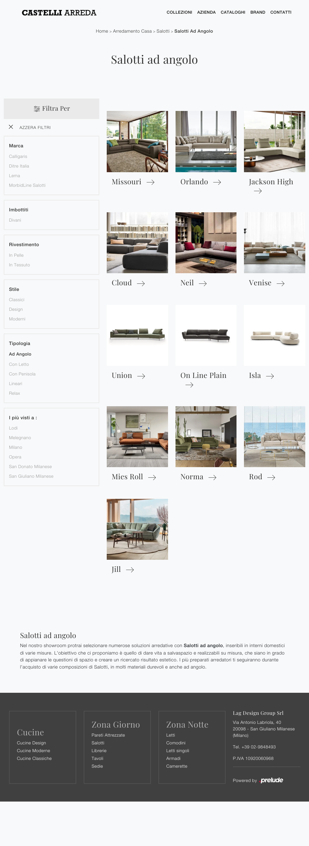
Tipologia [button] (19, 344)
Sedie (97, 766)
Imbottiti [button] (18, 210)
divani (15, 220)
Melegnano (20, 437)
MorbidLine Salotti (27, 185)
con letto (19, 364)
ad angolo (20, 354)
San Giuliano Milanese (31, 476)
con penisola (22, 373)
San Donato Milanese (30, 466)
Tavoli (98, 758)
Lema (14, 175)
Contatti (281, 12)
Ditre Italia (19, 165)
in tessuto (19, 264)
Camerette (177, 766)
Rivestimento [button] (24, 245)
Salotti (163, 31)
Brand (257, 12)
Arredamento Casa (132, 31)
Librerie (99, 750)
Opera (15, 457)
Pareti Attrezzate (108, 735)
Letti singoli (178, 750)
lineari (15, 383)
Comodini (176, 742)
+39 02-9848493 (258, 746)
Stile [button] (14, 289)
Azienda (206, 12)
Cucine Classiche (34, 758)
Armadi (173, 758)
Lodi (13, 428)
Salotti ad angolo (194, 31)
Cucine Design (31, 742)
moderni (17, 319)
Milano (15, 447)
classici (17, 299)
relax (14, 393)
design (16, 309)
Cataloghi (233, 12)
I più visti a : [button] (23, 418)
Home (102, 31)
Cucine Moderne (33, 750)
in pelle (16, 255)
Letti (170, 735)
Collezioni (179, 12)
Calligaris (18, 156)
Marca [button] (16, 146)
